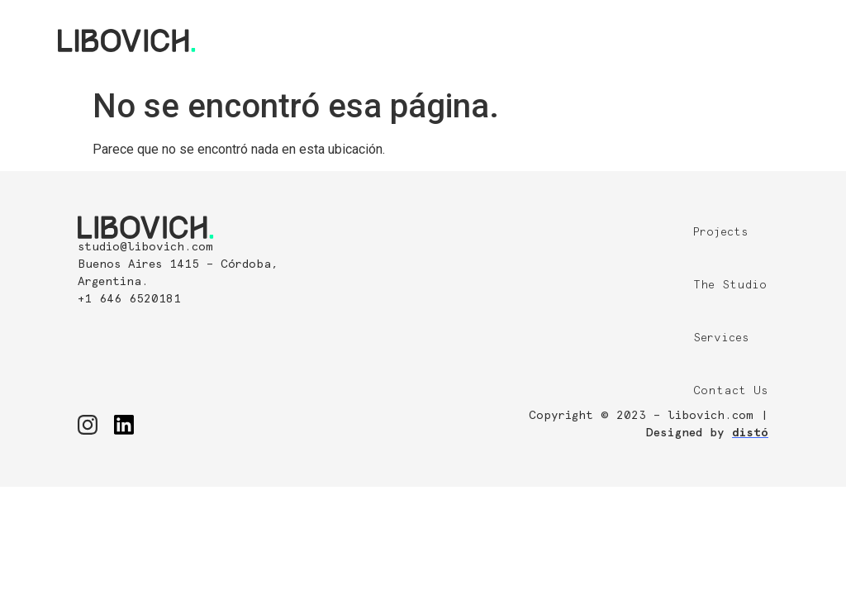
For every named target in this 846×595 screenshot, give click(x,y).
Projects (721, 232)
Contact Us (730, 391)
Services (721, 338)
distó (750, 433)
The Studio (730, 285)
